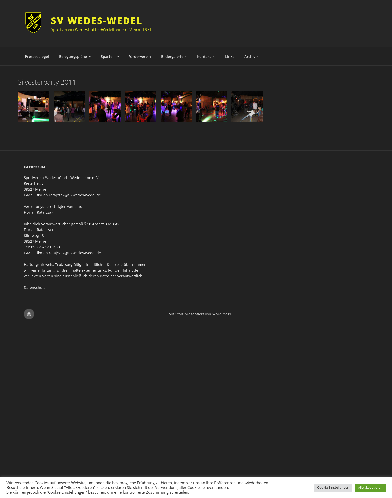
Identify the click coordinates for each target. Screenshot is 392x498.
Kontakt (206, 56)
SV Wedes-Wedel (96, 20)
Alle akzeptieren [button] (370, 487)
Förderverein (139, 56)
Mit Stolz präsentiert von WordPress (200, 313)
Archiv (252, 56)
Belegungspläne (75, 56)
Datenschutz (35, 287)
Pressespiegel (37, 56)
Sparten (110, 56)
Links (229, 56)
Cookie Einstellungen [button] (333, 487)
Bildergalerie (174, 56)
